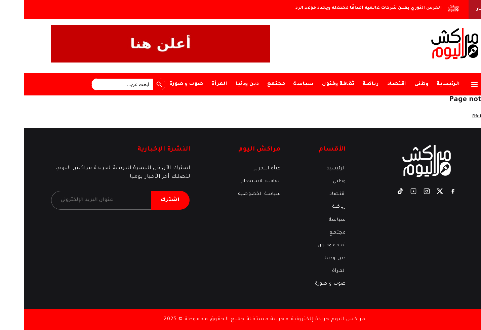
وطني (397, 84)
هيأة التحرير (243, 168)
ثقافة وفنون (314, 84)
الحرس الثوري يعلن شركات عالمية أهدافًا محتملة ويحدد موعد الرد (344, 8)
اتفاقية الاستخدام (237, 181)
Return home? (464, 116)
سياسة (279, 84)
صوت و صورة (162, 84)
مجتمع (252, 84)
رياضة (346, 84)
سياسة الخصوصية (235, 194)
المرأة (195, 84)
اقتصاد (372, 84)
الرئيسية (424, 84)
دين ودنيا (223, 84)
